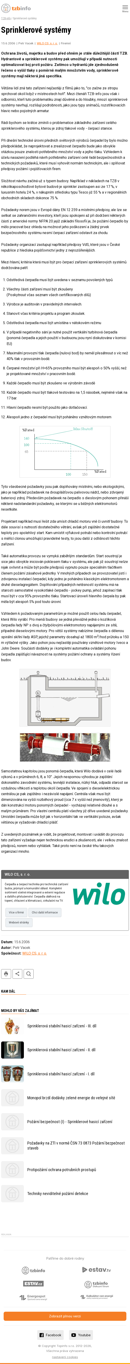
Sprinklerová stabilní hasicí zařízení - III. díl (61, 1026)
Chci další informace (45, 912)
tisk (6, 974)
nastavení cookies (65, 1357)
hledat (28, 974)
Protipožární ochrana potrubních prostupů (61, 1169)
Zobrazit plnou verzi (65, 1316)
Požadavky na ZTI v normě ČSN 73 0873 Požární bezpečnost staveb (76, 1145)
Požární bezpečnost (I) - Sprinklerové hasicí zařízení (69, 1121)
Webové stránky (19, 922)
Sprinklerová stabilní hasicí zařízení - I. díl (61, 1074)
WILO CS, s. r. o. (47, 43)
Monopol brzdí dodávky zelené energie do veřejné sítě (71, 1097)
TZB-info (6, 18)
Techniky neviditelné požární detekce (57, 1193)
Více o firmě (16, 912)
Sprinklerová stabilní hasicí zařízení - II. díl (61, 1049)
